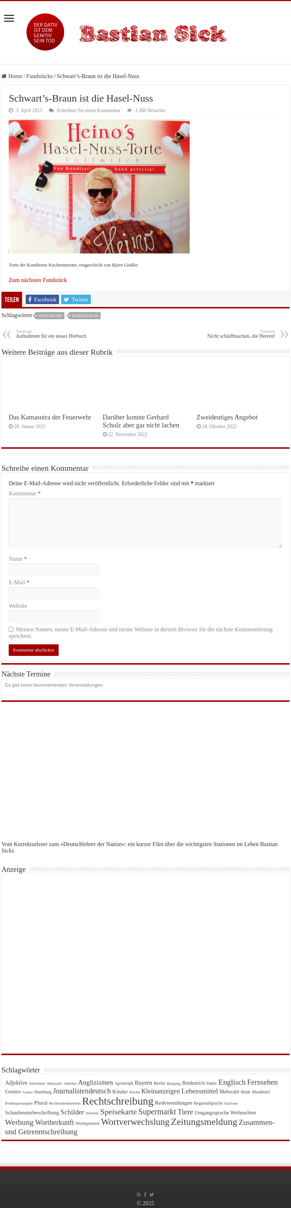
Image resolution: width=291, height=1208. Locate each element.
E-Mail (19, 582)
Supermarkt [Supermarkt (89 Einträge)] (157, 1111)
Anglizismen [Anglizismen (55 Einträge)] (95, 1082)
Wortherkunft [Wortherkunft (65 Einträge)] (54, 1122)
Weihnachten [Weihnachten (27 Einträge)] (243, 1112)
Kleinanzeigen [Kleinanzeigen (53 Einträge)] (160, 1091)
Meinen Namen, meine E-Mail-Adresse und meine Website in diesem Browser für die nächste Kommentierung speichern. (141, 632)
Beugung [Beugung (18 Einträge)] (174, 1083)
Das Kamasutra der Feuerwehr (50, 417)
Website (18, 606)
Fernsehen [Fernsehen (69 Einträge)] (262, 1082)
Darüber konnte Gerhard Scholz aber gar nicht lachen (141, 421)
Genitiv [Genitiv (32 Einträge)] (13, 1091)
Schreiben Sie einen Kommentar (89, 110)
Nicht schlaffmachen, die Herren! (238, 334)
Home (11, 76)
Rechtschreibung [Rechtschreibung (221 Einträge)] (117, 1101)
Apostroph (50, 315)
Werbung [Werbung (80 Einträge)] (19, 1122)
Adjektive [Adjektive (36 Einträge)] (16, 1083)
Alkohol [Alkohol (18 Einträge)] (70, 1083)
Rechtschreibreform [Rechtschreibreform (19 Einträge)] (65, 1103)
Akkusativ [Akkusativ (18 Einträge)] (55, 1083)
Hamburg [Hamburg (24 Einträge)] (43, 1091)
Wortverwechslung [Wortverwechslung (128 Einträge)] (135, 1122)
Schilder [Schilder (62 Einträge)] (72, 1112)
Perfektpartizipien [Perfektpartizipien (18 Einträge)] (19, 1103)
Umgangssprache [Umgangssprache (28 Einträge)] (212, 1112)
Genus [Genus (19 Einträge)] (28, 1092)
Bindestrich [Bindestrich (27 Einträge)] (193, 1083)
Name (18, 559)
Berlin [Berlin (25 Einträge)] (159, 1083)
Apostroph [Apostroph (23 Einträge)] (123, 1083)
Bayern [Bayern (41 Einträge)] (143, 1082)
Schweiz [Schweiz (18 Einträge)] (92, 1113)
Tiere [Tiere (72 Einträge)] (185, 1111)
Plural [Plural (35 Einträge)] (40, 1103)
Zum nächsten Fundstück (38, 280)
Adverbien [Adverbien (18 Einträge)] (37, 1083)
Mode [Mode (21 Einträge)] (245, 1092)
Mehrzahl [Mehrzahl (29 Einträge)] (229, 1091)
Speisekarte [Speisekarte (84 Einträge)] (118, 1111)
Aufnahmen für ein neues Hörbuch (53, 334)
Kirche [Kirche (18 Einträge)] (134, 1092)
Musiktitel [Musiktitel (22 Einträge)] (261, 1091)
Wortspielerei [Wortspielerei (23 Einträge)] (87, 1123)
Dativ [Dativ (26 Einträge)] (211, 1083)
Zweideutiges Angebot (227, 417)
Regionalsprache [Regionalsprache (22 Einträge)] (208, 1103)
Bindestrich (85, 315)
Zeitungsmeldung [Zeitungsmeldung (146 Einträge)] (204, 1122)
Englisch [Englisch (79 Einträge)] (232, 1082)
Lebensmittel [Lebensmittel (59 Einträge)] (199, 1091)
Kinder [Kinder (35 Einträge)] (120, 1091)
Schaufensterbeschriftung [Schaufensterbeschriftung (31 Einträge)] (32, 1112)
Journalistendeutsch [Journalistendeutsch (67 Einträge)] (82, 1091)
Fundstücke (39, 76)
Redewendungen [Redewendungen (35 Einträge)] (174, 1103)
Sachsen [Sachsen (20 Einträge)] (231, 1103)
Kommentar (25, 493)
